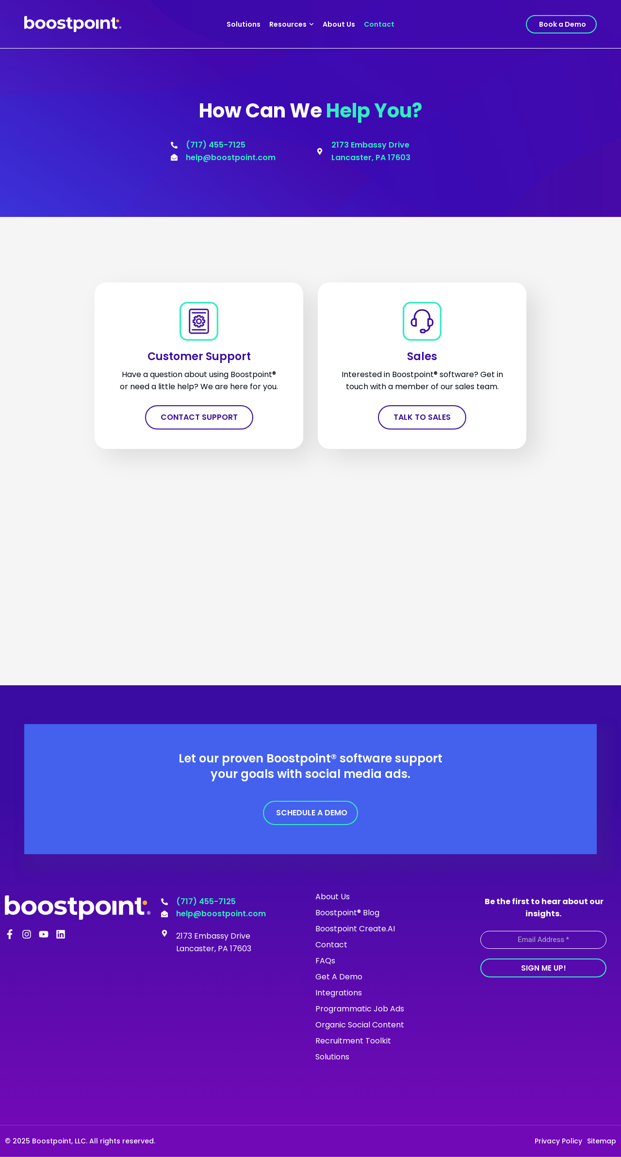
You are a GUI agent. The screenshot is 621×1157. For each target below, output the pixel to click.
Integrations (338, 992)
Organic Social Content (359, 1024)
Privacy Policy (558, 1141)
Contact (379, 24)
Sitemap (601, 1141)
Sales (422, 356)
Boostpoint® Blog (347, 912)
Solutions (244, 24)
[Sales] (422, 321)
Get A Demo (338, 976)
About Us (339, 24)
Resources (291, 24)
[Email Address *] (543, 940)
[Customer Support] (199, 321)
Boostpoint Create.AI (355, 928)
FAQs (325, 960)
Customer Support (199, 356)
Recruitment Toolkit (353, 1040)
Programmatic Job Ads (359, 1008)
